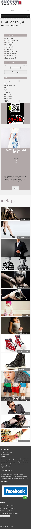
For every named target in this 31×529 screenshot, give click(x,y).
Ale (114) (6, 90)
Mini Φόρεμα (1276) (9, 43)
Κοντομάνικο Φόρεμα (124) (11, 51)
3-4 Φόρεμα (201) (9, 49)
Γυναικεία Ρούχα (10, 506)
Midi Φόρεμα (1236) (9, 45)
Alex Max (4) (7, 92)
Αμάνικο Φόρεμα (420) (10, 56)
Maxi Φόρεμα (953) (9, 47)
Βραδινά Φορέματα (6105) (11, 40)
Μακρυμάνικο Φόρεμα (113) (11, 53)
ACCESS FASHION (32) (9, 86)
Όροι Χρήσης (2, 511)
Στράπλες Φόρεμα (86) (10, 58)
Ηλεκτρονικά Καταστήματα (12, 513)
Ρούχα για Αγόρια (3, 508)
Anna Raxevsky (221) (9, 97)
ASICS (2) (6, 101)
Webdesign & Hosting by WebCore (6, 526)
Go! (28, 10)
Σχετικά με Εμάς (3, 513)
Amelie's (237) (7, 94)
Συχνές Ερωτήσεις (10, 511)
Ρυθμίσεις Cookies (5, 516)
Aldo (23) (6, 88)
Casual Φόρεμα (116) (9, 38)
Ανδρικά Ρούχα (3, 506)
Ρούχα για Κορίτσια (12, 508)
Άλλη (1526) (7, 81)
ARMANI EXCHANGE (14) (10, 99)
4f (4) (5, 83)
